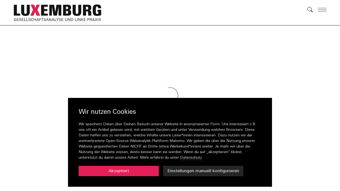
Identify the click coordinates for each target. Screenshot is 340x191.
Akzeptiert (119, 171)
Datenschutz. (191, 158)
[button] (60, 12)
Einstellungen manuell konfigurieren (203, 171)
